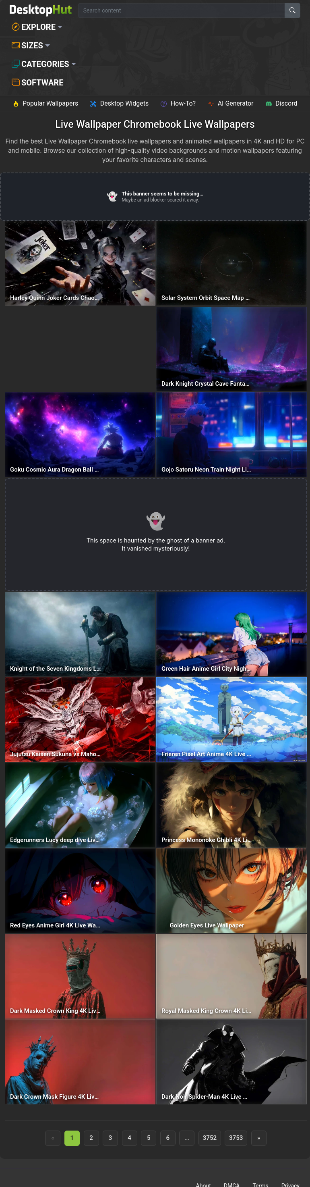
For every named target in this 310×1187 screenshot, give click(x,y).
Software (37, 82)
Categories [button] (40, 64)
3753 (236, 1137)
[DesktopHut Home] (41, 10)
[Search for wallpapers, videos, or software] (181, 10)
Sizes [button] (27, 45)
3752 (210, 1137)
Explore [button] (34, 27)
